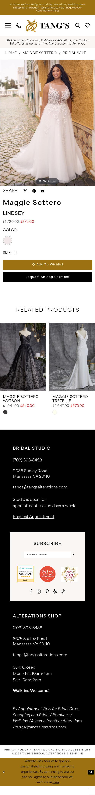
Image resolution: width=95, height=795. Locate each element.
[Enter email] (47, 563)
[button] (8, 28)
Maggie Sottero (40, 55)
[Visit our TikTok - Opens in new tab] (63, 600)
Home (11, 55)
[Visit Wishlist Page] (87, 27)
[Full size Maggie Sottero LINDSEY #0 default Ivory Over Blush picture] (47, 125)
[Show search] (78, 27)
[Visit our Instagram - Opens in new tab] (39, 600)
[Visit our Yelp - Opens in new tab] (55, 600)
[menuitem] (8, 28)
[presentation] (23, 364)
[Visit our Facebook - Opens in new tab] (31, 600)
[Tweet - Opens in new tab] (25, 193)
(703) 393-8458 (27, 637)
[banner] (47, 27)
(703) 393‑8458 (27, 468)
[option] (47, 125)
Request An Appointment (47, 283)
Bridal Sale (74, 55)
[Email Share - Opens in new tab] (42, 193)
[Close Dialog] (4, 780)
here (56, 791)
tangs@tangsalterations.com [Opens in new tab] (40, 736)
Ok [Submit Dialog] (90, 780)
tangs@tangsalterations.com (40, 495)
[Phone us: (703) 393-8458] (18, 27)
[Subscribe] (73, 563)
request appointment (33, 524)
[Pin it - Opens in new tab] (34, 193)
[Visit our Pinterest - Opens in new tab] (47, 600)
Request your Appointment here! (47, 12)
